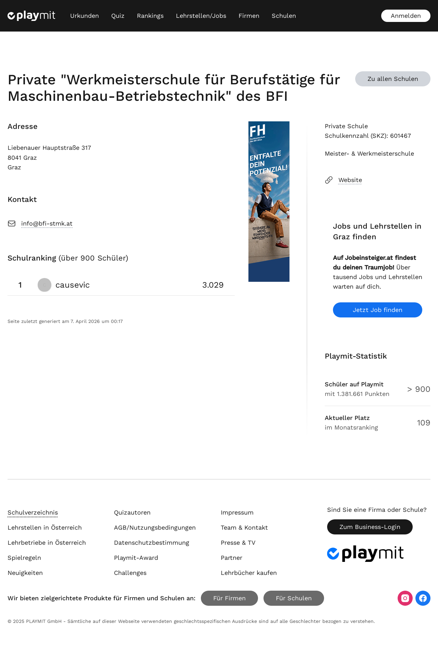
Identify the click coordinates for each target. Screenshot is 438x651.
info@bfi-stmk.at (40, 223)
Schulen (284, 15)
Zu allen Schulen (393, 78)
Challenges (130, 572)
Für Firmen (229, 598)
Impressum (237, 512)
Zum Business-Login (369, 526)
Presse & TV (238, 542)
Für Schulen (294, 598)
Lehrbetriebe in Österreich (47, 542)
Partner (231, 557)
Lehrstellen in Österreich (45, 527)
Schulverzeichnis (33, 512)
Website (343, 180)
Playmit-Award (136, 557)
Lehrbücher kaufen (249, 572)
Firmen (249, 15)
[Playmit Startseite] (31, 16)
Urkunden (84, 15)
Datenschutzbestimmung (151, 542)
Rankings (150, 15)
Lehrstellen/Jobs (201, 15)
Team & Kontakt (244, 527)
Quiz (118, 15)
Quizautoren (132, 512)
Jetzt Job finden (377, 309)
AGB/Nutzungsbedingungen (155, 527)
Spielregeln (24, 557)
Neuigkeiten (25, 572)
